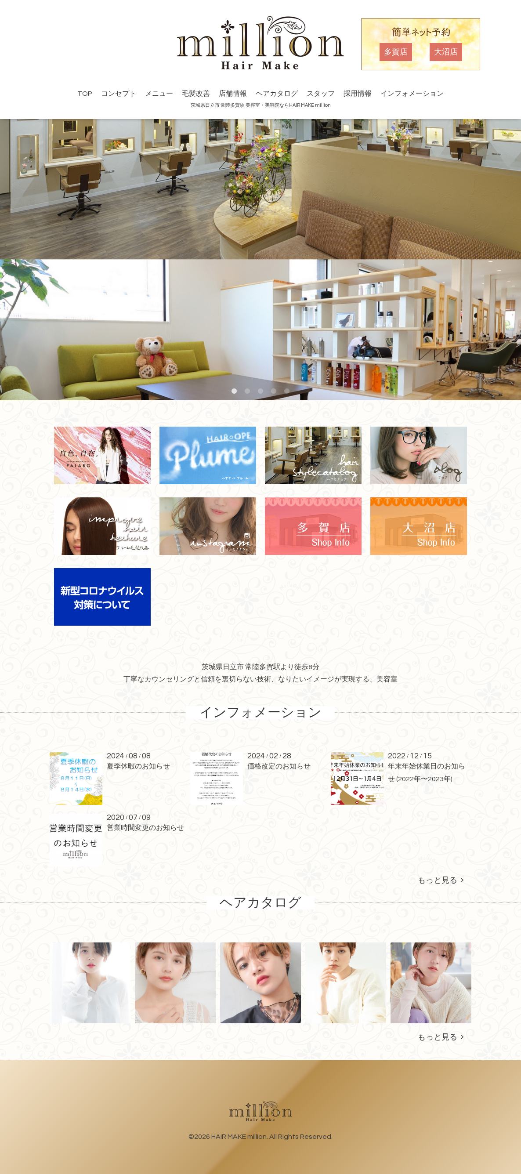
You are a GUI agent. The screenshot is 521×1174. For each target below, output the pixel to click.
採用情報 (358, 93)
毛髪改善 (196, 93)
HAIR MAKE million (239, 1136)
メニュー (159, 93)
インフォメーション (412, 93)
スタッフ (321, 93)
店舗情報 (233, 93)
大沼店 (446, 52)
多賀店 (396, 52)
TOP (84, 93)
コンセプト (118, 93)
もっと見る (440, 880)
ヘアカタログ (277, 93)
